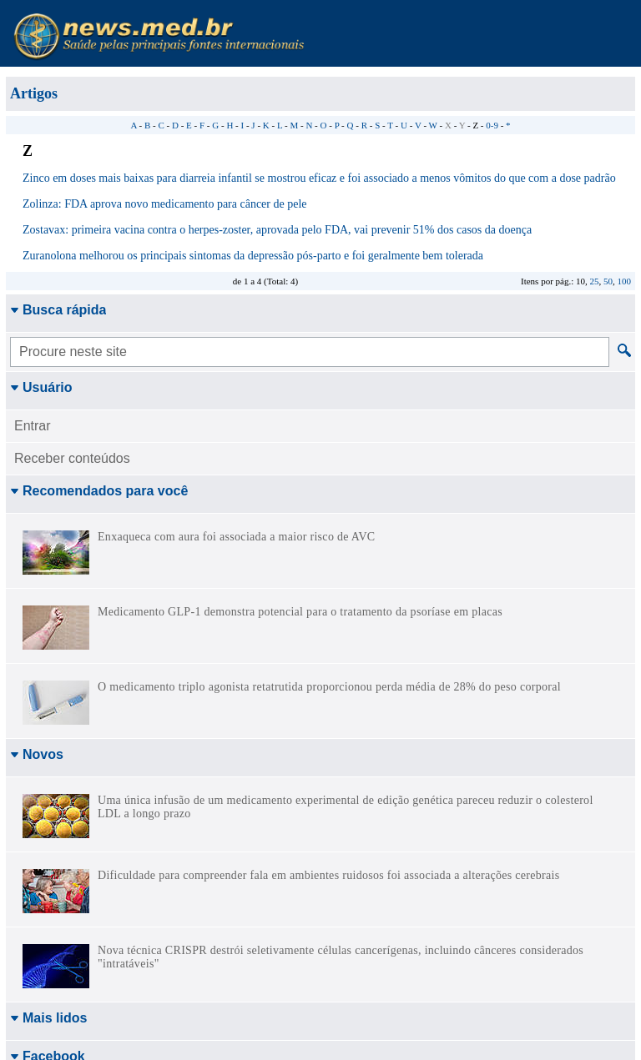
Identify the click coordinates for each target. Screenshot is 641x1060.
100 (625, 281)
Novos (36, 754)
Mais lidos (48, 1018)
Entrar (32, 426)
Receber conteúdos (72, 458)
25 (594, 281)
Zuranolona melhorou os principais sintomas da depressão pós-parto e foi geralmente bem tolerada (253, 255)
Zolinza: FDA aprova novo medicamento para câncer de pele (165, 204)
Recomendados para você (99, 491)
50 (608, 281)
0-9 (492, 125)
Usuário (41, 387)
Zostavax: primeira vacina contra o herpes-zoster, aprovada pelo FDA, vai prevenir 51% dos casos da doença (277, 230)
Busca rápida (58, 310)
